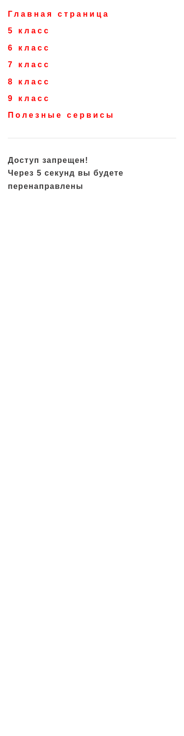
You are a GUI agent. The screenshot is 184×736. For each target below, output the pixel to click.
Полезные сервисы (61, 115)
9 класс (29, 98)
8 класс (29, 82)
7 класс (29, 64)
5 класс (29, 30)
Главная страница (58, 14)
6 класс (29, 48)
